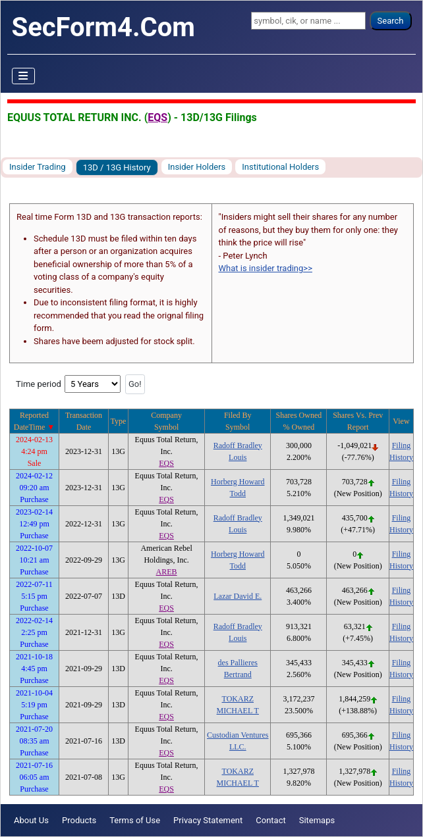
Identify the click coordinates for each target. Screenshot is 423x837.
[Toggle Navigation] (24, 76)
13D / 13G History (117, 167)
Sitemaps (317, 820)
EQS (157, 117)
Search (391, 21)
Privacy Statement (207, 820)
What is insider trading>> (265, 268)
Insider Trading (37, 167)
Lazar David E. (237, 596)
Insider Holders (197, 167)
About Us (31, 820)
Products (79, 820)
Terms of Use (134, 820)
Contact (270, 820)
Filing (401, 445)
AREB (166, 571)
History (401, 457)
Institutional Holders (280, 167)
